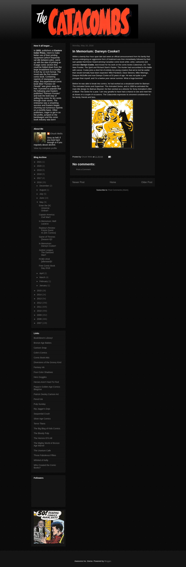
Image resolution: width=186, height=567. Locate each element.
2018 (39, 174)
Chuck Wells (56, 133)
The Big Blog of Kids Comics (47, 428)
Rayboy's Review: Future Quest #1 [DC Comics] (47, 230)
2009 (39, 315)
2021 (39, 162)
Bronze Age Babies (43, 343)
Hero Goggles (40, 377)
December (44, 186)
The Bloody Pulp (41, 433)
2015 (39, 290)
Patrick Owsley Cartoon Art (46, 394)
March (42, 277)
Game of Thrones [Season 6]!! (47, 238)
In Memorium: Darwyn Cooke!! (47, 244)
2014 (39, 294)
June (42, 198)
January (43, 285)
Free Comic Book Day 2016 (47, 267)
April (41, 273)
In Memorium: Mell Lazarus (47, 222)
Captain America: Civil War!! (47, 215)
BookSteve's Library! (43, 338)
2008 (39, 319)
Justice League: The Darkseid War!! (46, 252)
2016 (39, 182)
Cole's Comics (40, 352)
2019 (39, 170)
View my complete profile (45, 148)
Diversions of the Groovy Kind (47, 362)
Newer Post (79, 182)
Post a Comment (83, 169)
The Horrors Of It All (43, 438)
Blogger (107, 561)
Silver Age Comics (42, 418)
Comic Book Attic (42, 357)
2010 (39, 311)
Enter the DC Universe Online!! (45, 208)
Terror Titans (39, 423)
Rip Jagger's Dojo (42, 409)
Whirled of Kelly (41, 460)
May (41, 202)
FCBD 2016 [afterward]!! (45, 260)
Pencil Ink (38, 399)
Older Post (146, 182)
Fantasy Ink (39, 367)
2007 (39, 323)
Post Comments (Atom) (118, 190)
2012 (39, 303)
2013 (39, 298)
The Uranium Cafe (42, 450)
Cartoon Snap (40, 348)
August (42, 190)
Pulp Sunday (40, 404)
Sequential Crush (42, 414)
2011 (39, 307)
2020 (39, 166)
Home (113, 182)
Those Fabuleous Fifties (45, 455)
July (41, 194)
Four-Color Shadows (43, 372)
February (43, 281)
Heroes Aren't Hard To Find (46, 382)
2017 (39, 178)
